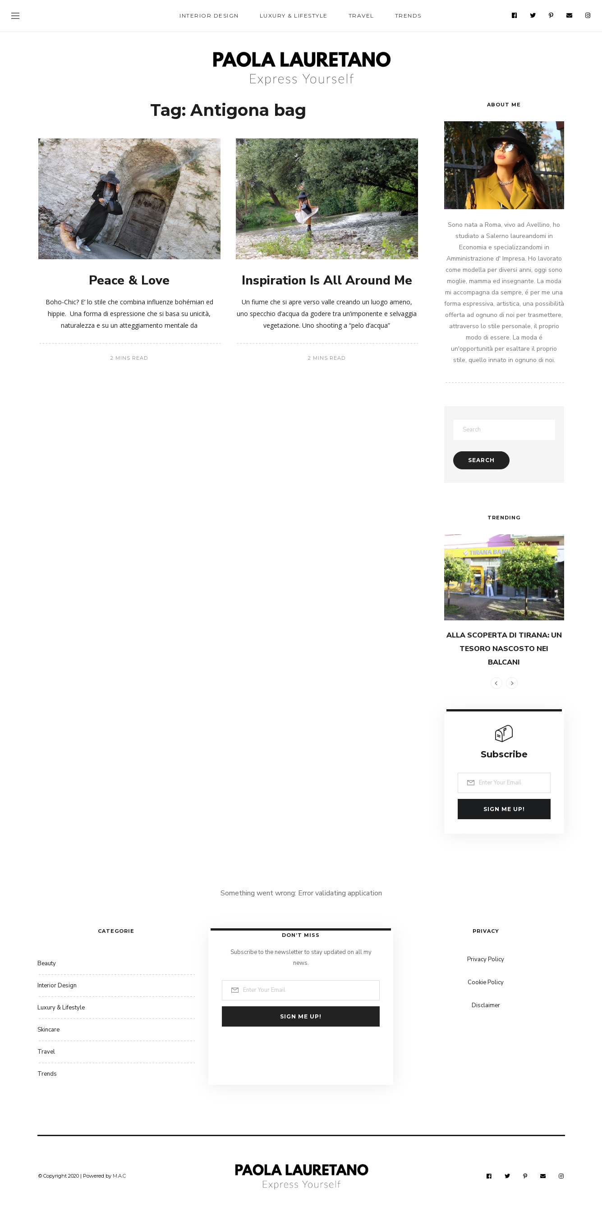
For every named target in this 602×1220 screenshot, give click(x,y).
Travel (361, 15)
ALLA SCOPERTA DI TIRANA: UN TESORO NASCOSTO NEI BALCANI (504, 648)
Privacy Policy (485, 959)
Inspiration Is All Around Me (327, 280)
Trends (408, 15)
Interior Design (209, 15)
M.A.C (119, 1176)
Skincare (48, 1030)
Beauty (46, 963)
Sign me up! (504, 809)
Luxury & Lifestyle (294, 15)
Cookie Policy (486, 982)
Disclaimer (486, 1005)
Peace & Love (129, 280)
